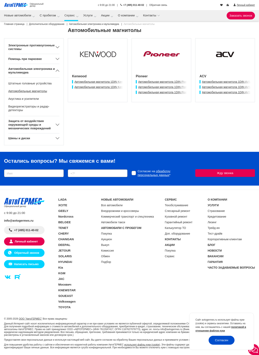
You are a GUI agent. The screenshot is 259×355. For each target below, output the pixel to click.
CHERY (63, 233)
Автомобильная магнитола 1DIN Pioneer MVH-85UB (172, 92)
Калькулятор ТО (175, 228)
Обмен (105, 256)
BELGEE (64, 222)
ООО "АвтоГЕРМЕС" (30, 318)
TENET (63, 228)
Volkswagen (67, 301)
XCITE (62, 205)
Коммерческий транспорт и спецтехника (127, 216)
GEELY (63, 211)
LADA (62, 199)
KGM (61, 273)
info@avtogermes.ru (19, 220)
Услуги (88, 15)
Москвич (64, 284)
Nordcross (65, 216)
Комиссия (107, 250)
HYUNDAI (65, 262)
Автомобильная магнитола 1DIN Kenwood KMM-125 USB (111, 87)
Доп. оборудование (177, 233)
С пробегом (48, 15)
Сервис (70, 15)
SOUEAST (65, 296)
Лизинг (212, 222)
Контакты (150, 15)
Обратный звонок (26, 252)
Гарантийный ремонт (179, 222)
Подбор (106, 262)
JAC (61, 279)
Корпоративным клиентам (225, 239)
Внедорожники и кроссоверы (120, 211)
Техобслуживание (176, 205)
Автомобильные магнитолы (27, 91)
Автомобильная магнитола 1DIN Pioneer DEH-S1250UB (174, 87)
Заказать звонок (240, 15)
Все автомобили (112, 205)
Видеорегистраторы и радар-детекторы (28, 108)
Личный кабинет (26, 241)
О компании (127, 15)
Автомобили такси (113, 222)
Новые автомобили (18, 15)
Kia (60, 267)
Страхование (216, 211)
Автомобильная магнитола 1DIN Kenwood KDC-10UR (109, 81)
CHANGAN (66, 239)
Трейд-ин (214, 228)
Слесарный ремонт (177, 211)
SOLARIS (65, 256)
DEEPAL (64, 245)
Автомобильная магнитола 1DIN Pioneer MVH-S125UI (173, 81)
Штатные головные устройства (30, 83)
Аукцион (106, 239)
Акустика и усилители (23, 98)
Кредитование (217, 216)
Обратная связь (158, 5)
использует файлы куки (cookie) (142, 344)
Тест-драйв (215, 233)
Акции (105, 15)
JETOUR (64, 250)
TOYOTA (64, 307)
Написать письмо (26, 264)
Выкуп (105, 245)
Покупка (106, 233)
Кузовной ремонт (176, 216)
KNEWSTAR (67, 290)
